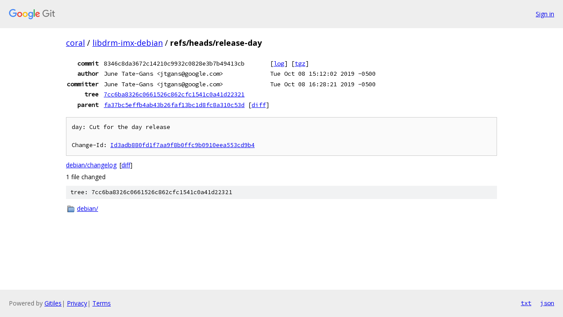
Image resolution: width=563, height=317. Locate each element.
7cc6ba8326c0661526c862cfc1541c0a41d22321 (174, 94)
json (547, 303)
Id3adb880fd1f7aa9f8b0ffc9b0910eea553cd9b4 (182, 145)
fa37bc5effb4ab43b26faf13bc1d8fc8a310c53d (174, 105)
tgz (300, 63)
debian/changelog (91, 165)
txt (526, 303)
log (279, 63)
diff (259, 105)
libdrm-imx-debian (127, 42)
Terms (101, 303)
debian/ (87, 208)
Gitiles (53, 303)
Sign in (545, 14)
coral (75, 42)
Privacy (77, 303)
